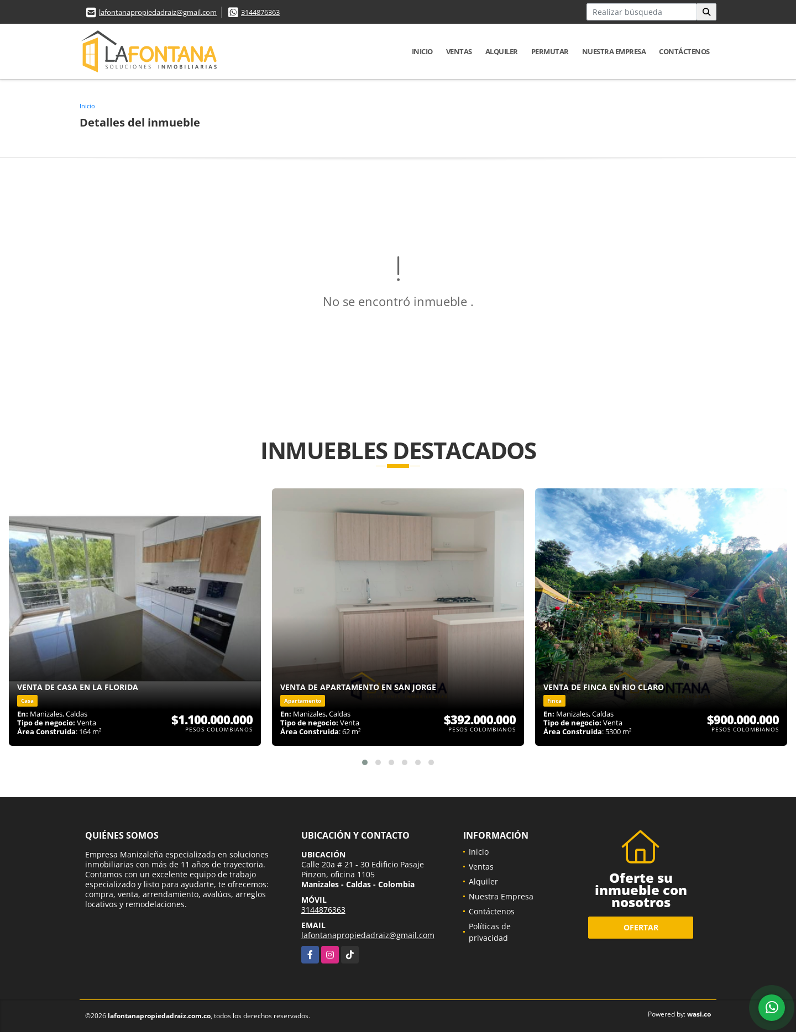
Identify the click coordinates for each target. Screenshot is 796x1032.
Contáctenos (684, 51)
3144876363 (260, 12)
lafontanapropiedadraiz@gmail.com (158, 12)
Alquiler (501, 51)
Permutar (550, 51)
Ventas (459, 51)
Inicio (422, 51)
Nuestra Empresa (614, 51)
